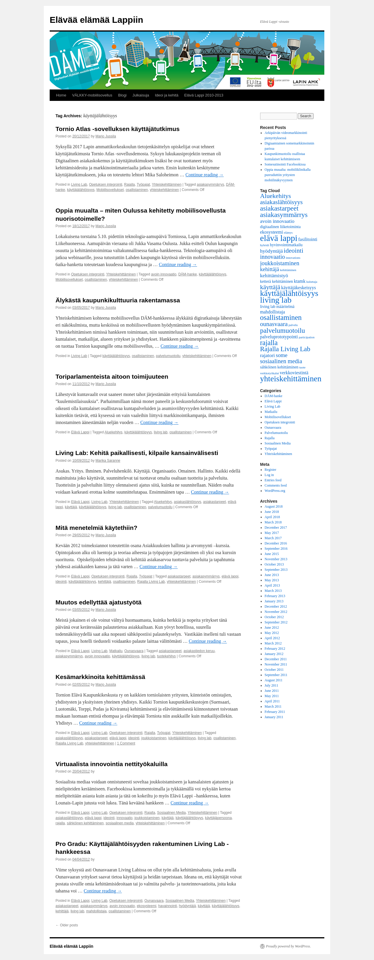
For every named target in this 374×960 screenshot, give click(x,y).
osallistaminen (137, 190)
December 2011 (276, 659)
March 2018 (273, 522)
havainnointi (167, 906)
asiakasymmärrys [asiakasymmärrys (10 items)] (284, 214)
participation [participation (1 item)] (306, 337)
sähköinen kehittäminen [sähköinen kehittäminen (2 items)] (279, 367)
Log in (269, 475)
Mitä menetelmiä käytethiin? (96, 527)
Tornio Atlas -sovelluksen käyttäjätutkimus (118, 128)
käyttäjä (71, 507)
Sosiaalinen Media (171, 813)
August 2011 (274, 680)
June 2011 (272, 691)
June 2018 (272, 512)
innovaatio (125, 818)
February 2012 (275, 649)
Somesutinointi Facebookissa (285, 164)
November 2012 (276, 612)
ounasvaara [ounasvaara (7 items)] (274, 324)
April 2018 (272, 517)
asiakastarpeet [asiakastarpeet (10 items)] (279, 208)
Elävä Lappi (80, 432)
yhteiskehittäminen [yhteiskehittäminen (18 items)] (290, 378)
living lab (161, 432)
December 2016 (276, 543)
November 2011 (276, 664)
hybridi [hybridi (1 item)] (264, 245)
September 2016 (276, 549)
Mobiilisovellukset (110, 190)
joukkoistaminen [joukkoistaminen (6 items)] (279, 263)
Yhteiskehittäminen (166, 184)
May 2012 (272, 633)
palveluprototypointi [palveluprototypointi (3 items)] (279, 336)
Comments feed (276, 485)
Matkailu (115, 651)
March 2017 (273, 538)
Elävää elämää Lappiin (96, 20)
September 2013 (276, 570)
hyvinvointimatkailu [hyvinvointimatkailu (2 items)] (286, 245)
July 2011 (271, 685)
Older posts (67, 925)
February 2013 (275, 596)
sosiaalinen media (119, 823)
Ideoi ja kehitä (166, 95)
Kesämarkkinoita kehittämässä (100, 676)
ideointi (61, 582)
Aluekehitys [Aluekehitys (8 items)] (275, 195)
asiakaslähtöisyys (187, 502)
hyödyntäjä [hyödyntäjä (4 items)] (271, 251)
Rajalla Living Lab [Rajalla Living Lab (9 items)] (285, 349)
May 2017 (272, 533)
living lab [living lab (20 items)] (276, 299)
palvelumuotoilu (168, 356)
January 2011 (274, 717)
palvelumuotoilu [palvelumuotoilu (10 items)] (282, 330)
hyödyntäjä (187, 906)
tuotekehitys (166, 656)
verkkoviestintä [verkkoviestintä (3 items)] (294, 372)
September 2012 (276, 622)
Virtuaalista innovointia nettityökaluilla (112, 764)
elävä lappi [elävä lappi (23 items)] (278, 238)
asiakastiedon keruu (199, 651)
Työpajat (143, 184)
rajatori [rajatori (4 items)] (267, 355)
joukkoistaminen (154, 738)
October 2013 (274, 564)
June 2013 (272, 575)
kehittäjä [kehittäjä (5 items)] (269, 269)
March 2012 (273, 643)
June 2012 (272, 627)
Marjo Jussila (106, 136)
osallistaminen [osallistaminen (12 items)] (281, 317)
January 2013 (274, 601)
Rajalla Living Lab (151, 582)
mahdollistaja (96, 911)
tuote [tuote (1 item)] (302, 367)
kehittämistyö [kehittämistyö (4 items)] (274, 275)
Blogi (122, 95)
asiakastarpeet (214, 502)
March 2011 (273, 706)
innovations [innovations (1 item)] (293, 257)
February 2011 (275, 712)
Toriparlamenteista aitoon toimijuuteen (112, 376)
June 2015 (272, 554)
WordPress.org (275, 491)
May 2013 (272, 580)
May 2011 (272, 696)
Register (270, 470)
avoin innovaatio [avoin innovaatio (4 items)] (277, 221)
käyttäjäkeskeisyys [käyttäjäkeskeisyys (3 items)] (298, 287)
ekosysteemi (146, 906)
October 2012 (274, 617)
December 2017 (276, 527)
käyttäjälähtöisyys (80, 190)
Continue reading (205, 174)
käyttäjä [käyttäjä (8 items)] (270, 287)
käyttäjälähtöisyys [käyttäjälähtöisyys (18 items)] (289, 293)
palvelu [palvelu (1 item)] (293, 325)
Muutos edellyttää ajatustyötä (98, 602)
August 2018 (274, 506)
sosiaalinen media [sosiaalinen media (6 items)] (281, 361)
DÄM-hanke (187, 274)
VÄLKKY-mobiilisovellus (92, 95)
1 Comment (126, 743)
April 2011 (272, 701)
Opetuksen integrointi (105, 184)
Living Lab (79, 184)
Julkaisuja (140, 95)
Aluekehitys (113, 432)
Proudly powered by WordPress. (288, 946)
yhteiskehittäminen (164, 190)
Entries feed (273, 480)
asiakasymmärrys (210, 184)
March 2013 (273, 591)
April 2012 (272, 638)
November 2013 (276, 559)
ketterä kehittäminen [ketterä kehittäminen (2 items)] (276, 281)
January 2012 (274, 654)
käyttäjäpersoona (218, 818)
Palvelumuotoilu (276, 433)
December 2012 (276, 606)
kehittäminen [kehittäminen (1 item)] (288, 270)
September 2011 (276, 675)
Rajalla (129, 184)
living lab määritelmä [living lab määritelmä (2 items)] (277, 306)
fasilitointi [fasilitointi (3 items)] (307, 239)
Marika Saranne (108, 461)
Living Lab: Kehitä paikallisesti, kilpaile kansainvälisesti (137, 452)
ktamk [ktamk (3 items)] (300, 281)
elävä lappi (229, 576)
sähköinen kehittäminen (85, 823)
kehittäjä (104, 582)
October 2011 (274, 670)
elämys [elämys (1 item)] (288, 232)
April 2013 (272, 585)
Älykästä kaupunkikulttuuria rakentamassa (118, 300)
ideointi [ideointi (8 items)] (293, 250)
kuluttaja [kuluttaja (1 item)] (311, 281)
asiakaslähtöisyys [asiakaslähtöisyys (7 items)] (281, 202)
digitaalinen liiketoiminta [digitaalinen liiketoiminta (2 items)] (280, 227)
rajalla (60, 823)
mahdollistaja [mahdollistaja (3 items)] (272, 311)
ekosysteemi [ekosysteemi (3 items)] (271, 232)
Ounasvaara (133, 651)
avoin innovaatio (163, 274)
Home (61, 95)
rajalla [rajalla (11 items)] (269, 343)
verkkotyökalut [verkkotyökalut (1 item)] (269, 373)
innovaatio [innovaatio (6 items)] (272, 257)
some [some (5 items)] (282, 355)
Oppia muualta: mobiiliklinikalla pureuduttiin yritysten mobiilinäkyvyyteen (288, 175)
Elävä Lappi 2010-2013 (203, 95)
